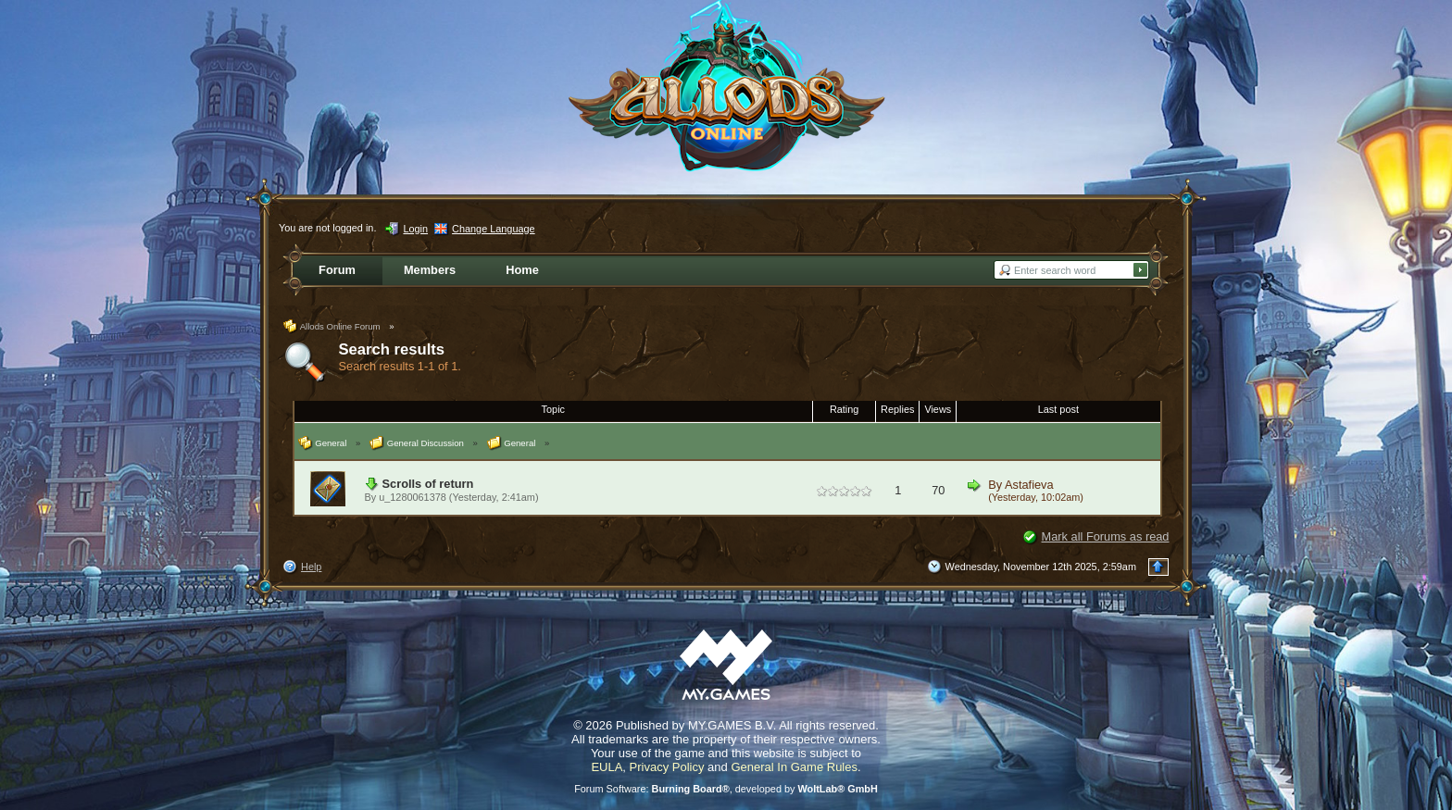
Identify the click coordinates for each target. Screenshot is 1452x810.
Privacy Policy (667, 767)
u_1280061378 (412, 497)
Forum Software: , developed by (726, 788)
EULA (606, 767)
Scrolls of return (428, 484)
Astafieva (1029, 485)
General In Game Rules (794, 767)
